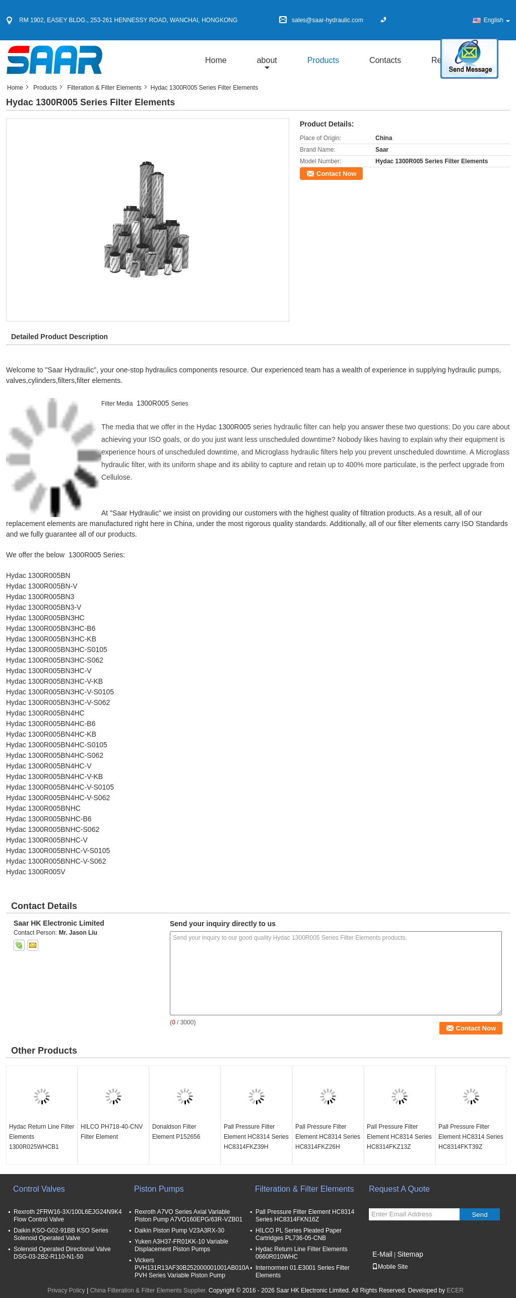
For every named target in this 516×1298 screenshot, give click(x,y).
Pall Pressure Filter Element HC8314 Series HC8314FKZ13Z (399, 1136)
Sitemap (410, 1254)
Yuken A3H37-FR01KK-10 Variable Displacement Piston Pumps (181, 1245)
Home (216, 60)
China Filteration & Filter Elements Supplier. (149, 1290)
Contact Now (336, 173)
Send (479, 1214)
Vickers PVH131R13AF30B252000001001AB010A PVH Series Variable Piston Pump (192, 1268)
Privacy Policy (66, 1290)
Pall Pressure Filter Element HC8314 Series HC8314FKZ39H (256, 1136)
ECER (455, 1290)
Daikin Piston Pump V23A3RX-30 (179, 1230)
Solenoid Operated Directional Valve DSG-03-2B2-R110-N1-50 (62, 1253)
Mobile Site (390, 1266)
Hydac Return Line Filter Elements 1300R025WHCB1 (41, 1136)
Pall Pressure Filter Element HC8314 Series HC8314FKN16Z (304, 1215)
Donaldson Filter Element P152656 (176, 1131)
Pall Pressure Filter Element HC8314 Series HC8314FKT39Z (470, 1136)
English (497, 20)
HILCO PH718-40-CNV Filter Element (112, 1131)
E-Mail (382, 1254)
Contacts (385, 60)
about (267, 60)
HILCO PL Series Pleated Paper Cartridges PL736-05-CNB (298, 1234)
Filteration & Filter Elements (104, 87)
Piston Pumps (159, 1189)
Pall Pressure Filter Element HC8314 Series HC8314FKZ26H (327, 1136)
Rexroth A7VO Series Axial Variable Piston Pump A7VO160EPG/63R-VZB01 (188, 1215)
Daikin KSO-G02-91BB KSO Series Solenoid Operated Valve (61, 1234)
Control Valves (39, 1189)
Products (323, 60)
